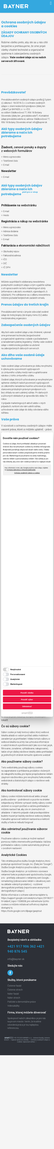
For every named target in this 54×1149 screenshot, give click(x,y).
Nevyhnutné (15, 669)
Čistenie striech (15, 989)
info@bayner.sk (40, 122)
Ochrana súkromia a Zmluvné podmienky (21, 470)
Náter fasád (13, 993)
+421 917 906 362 (21, 946)
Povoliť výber (27, 699)
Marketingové (16, 684)
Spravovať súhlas (29, 1042)
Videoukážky (13, 1005)
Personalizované (17, 674)
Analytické (15, 679)
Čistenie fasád (14, 985)
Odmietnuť (27, 706)
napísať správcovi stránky (20, 1040)
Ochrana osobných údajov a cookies (27, 473)
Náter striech (13, 997)
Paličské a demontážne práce (21, 1001)
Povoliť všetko (27, 693)
